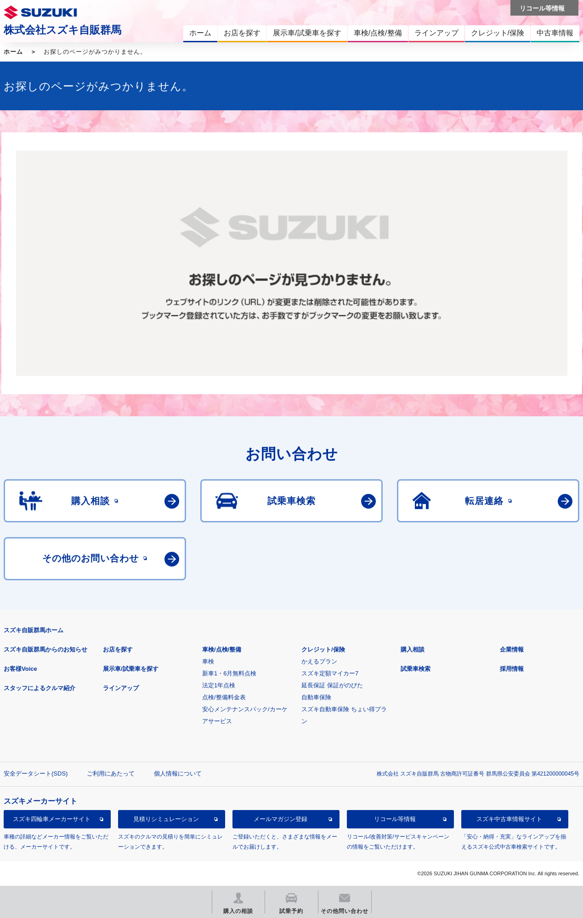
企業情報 (512, 649)
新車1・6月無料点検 (229, 673)
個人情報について (178, 773)
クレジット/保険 (323, 649)
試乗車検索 (415, 668)
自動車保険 (316, 697)
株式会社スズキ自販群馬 (62, 30)
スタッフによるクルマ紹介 (39, 688)
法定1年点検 (218, 685)
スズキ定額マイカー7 (329, 673)
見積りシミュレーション (166, 819)
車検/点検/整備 (221, 649)
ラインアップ (121, 688)
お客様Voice (20, 668)
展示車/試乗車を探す (130, 668)
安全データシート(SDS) (36, 773)
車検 (208, 661)
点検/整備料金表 (224, 697)
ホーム (13, 51)
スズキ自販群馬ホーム (33, 630)
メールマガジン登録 (280, 819)
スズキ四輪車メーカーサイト (52, 819)
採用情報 (512, 668)
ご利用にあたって (111, 773)
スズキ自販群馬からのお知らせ (45, 649)
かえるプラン (319, 661)
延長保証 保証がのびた (332, 685)
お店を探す (118, 649)
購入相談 (413, 649)
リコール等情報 (395, 819)
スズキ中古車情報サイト (509, 819)
